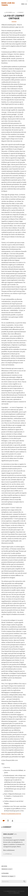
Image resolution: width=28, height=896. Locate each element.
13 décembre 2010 (9, 12)
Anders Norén (16, 892)
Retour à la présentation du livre (11, 814)
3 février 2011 (8, 853)
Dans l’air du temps (11, 891)
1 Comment (20, 12)
